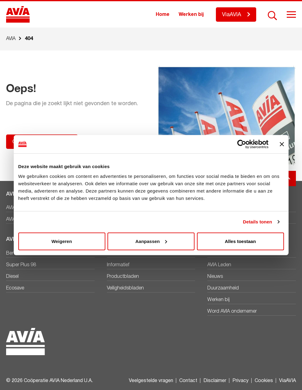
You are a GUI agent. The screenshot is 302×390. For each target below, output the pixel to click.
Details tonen (257, 221)
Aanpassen (151, 241)
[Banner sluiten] (282, 144)
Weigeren (61, 241)
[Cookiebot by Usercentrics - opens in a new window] (241, 144)
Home (162, 15)
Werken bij (191, 15)
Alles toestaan (240, 241)
